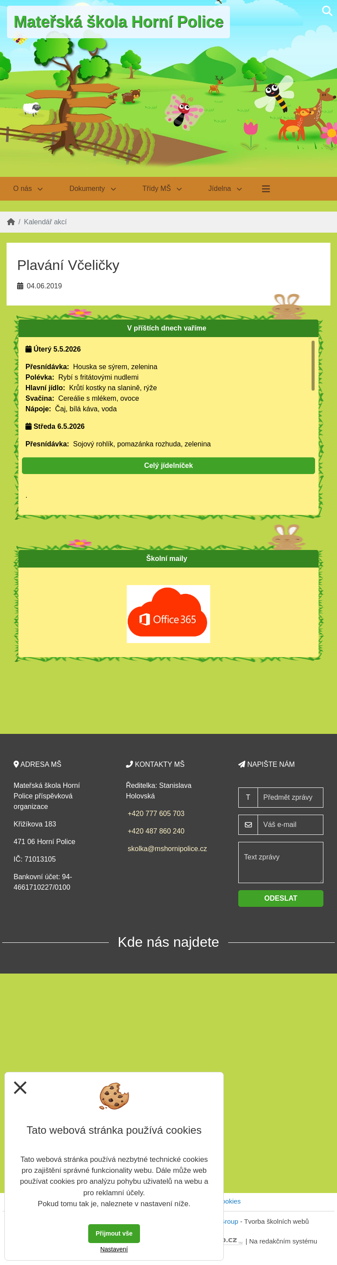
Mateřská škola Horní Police (118, 22)
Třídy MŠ (162, 188)
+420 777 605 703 (156, 813)
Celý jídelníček (168, 465)
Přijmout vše (114, 1233)
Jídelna (225, 188)
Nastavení (114, 1249)
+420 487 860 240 (156, 831)
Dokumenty (92, 188)
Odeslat (280, 898)
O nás (28, 188)
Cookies (229, 1201)
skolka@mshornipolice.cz (167, 848)
